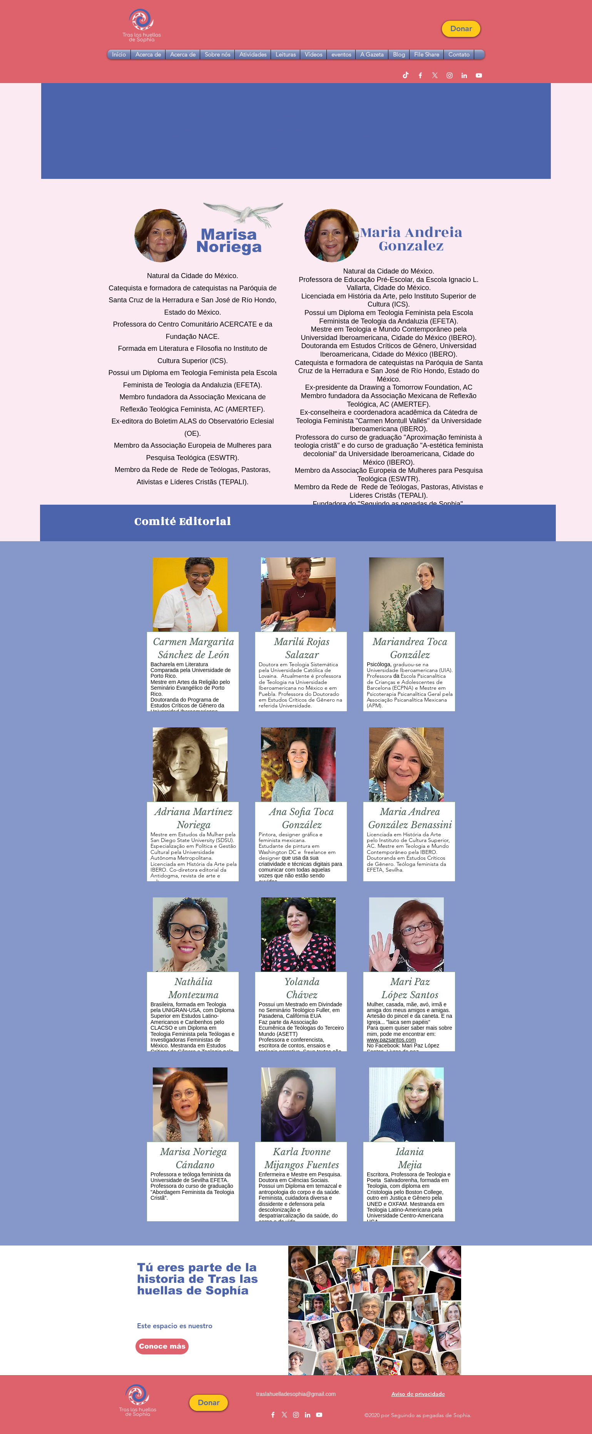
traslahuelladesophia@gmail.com (296, 1394)
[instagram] (449, 75)
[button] (461, 29)
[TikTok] (406, 75)
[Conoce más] (162, 1346)
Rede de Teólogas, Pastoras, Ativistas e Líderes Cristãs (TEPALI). (416, 491)
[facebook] (420, 75)
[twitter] (435, 75)
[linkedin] (464, 75)
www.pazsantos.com (391, 1040)
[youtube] (479, 75)
